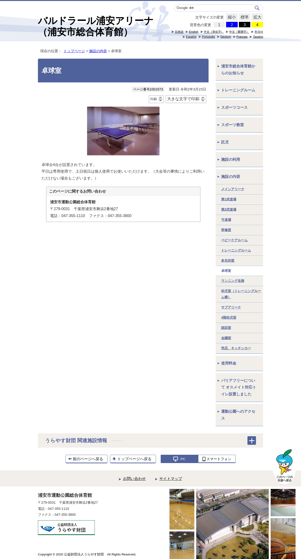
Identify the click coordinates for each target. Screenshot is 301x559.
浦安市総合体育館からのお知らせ (238, 69)
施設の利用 (230, 159)
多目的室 (227, 260)
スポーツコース (234, 107)
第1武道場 (228, 199)
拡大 (256, 17)
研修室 (226, 230)
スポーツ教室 (232, 125)
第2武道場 (228, 209)
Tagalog (258, 36)
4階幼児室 (228, 317)
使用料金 (228, 363)
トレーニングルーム (238, 90)
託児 (225, 142)
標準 (244, 17)
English (193, 31)
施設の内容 (98, 51)
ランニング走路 (232, 281)
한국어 (259, 31)
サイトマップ (170, 479)
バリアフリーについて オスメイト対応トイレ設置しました (238, 387)
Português (208, 36)
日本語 (179, 31)
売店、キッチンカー (236, 348)
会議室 (226, 338)
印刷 (153, 99)
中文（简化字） (214, 31)
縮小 (231, 17)
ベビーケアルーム (234, 240)
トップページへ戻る (134, 459)
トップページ (74, 51)
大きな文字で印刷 (183, 99)
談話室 (226, 328)
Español (191, 36)
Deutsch (225, 36)
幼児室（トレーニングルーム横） (241, 294)
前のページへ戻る (88, 459)
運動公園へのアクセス (238, 414)
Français (242, 36)
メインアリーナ (232, 189)
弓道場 (226, 220)
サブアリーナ (231, 307)
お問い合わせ (134, 479)
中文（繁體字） (239, 31)
